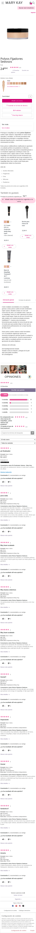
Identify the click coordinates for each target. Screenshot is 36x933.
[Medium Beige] (17, 83)
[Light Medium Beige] (19, 83)
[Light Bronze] (22, 83)
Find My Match (18, 115)
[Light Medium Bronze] (25, 83)
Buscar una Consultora (26, 8)
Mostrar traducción (6, 472)
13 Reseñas (15, 70)
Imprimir (33, 12)
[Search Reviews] (18, 433)
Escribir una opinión (18, 390)
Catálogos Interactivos (24, 910)
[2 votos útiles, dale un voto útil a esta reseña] (3, 532)
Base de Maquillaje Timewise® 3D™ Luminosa (7, 274)
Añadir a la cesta (17, 101)
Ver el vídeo (6, 128)
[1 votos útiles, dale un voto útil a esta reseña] (3, 576)
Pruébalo (18, 110)
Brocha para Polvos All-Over (25, 223)
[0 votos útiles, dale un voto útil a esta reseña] (3, 482)
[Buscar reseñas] (32, 433)
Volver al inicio (18, 895)
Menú (2, 2)
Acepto (32, 930)
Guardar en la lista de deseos (18, 105)
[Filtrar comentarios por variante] (18, 443)
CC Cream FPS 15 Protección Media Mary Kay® (7, 229)
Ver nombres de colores (12, 86)
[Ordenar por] (18, 439)
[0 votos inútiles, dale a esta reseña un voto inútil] (9, 482)
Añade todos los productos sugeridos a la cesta (19, 200)
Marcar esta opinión (6, 485)
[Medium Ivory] (18, 33)
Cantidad (5, 96)
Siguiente (18, 899)
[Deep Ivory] (11, 83)
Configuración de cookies (10, 910)
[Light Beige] (14, 83)
